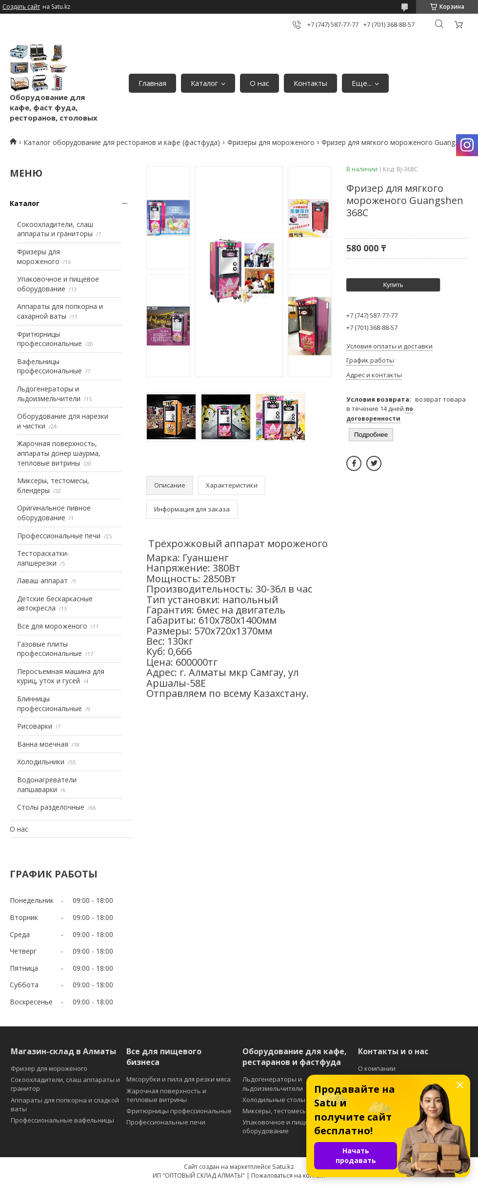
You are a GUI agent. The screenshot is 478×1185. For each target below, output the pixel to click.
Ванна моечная (42, 744)
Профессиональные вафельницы (62, 1120)
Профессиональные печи (58, 535)
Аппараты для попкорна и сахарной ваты (60, 311)
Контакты (310, 83)
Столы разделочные (50, 807)
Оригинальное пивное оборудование (54, 512)
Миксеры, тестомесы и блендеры (294, 1110)
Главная (152, 83)
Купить (393, 284)
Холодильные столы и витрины (291, 1099)
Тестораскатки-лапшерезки (43, 558)
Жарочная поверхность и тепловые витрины (166, 1095)
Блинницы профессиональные (49, 703)
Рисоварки (34, 726)
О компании (377, 1068)
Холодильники (40, 761)
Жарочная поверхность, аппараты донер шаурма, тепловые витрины (58, 453)
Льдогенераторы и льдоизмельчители (48, 393)
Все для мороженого (52, 626)
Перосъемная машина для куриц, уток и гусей (60, 676)
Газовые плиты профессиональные (49, 648)
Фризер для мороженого (49, 1068)
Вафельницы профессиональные (49, 366)
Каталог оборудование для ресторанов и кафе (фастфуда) (121, 142)
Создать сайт (21, 6)
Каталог (204, 83)
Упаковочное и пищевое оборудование (58, 283)
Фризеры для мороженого (271, 142)
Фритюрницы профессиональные (49, 338)
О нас (259, 83)
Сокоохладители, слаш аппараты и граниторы (55, 229)
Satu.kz (283, 1166)
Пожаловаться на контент (288, 1175)
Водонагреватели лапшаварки (47, 784)
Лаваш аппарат (42, 580)
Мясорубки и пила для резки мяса (178, 1079)
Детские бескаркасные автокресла (55, 603)
